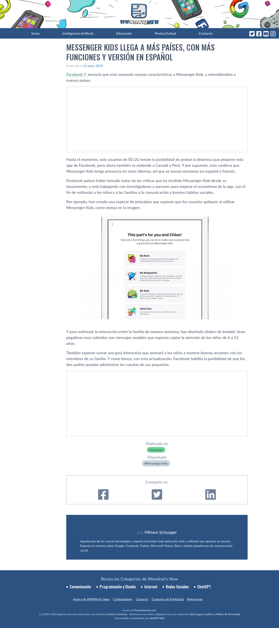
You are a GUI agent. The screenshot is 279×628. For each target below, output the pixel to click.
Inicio (35, 33)
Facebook (74, 74)
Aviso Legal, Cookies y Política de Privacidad (215, 614)
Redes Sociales (177, 586)
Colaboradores (123, 599)
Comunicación (80, 586)
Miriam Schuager (161, 532)
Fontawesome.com (145, 610)
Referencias (195, 599)
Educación (124, 33)
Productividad (165, 33)
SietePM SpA (157, 618)
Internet (150, 586)
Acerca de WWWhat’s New (91, 599)
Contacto (206, 33)
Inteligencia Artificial (77, 33)
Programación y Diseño (118, 586)
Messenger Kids (157, 463)
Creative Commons (116, 614)
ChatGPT (204, 586)
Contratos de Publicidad (168, 599)
